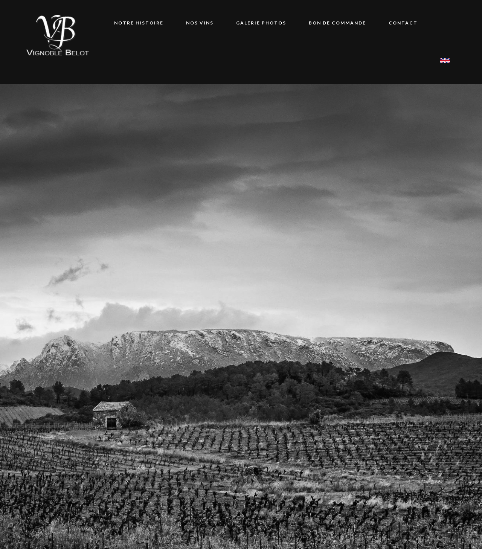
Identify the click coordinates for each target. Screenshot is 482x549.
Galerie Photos (261, 23)
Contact (403, 23)
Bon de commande (337, 23)
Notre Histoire (138, 23)
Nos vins (200, 23)
